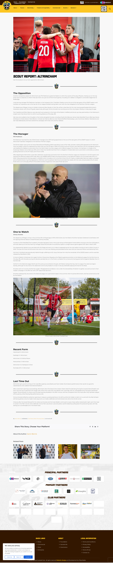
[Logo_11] (56, 488)
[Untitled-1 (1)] (105, 1)
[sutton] (6, 1)
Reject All (18, 557)
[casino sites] (74, 509)
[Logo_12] (32, 488)
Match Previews (37, 418)
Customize (9, 557)
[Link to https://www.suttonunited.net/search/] (110, 9)
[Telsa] (14, 476)
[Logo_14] (38, 476)
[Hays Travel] (87, 501)
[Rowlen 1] (62, 501)
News (42, 418)
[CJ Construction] (26, 501)
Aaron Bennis (18, 418)
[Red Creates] (99, 501)
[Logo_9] (44, 488)
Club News (30, 418)
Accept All (28, 557)
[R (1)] (38, 509)
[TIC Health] (87, 509)
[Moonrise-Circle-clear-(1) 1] (26, 509)
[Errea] (56, 517)
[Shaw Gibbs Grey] (81, 488)
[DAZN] (99, 476)
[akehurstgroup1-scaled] (38, 501)
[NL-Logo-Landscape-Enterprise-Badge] (82, 2)
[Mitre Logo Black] (99, 509)
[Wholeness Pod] (50, 501)
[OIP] (62, 509)
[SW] (50, 509)
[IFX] (93, 488)
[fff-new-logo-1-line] (74, 476)
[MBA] (68, 488)
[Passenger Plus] (74, 501)
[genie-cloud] (14, 509)
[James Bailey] (20, 488)
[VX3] (26, 476)
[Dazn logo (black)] (104, 9)
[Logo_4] (50, 476)
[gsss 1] (62, 476)
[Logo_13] (14, 501)
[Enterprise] (87, 476)
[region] (19, 551)
